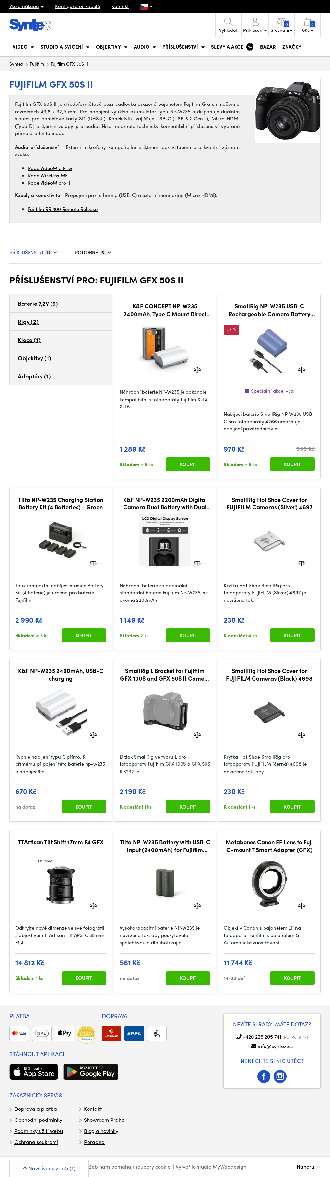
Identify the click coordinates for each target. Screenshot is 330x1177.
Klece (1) (29, 340)
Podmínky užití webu (38, 1130)
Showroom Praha (104, 1119)
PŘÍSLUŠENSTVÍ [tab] (33, 252)
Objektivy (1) (34, 358)
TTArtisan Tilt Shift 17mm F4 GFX (61, 842)
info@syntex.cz (275, 1046)
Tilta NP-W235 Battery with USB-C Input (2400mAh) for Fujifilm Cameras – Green (165, 845)
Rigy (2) (28, 321)
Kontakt (120, 6)
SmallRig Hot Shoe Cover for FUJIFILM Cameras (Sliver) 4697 (269, 503)
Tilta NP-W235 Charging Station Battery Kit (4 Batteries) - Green (60, 503)
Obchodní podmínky (38, 1119)
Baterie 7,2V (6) (38, 303)
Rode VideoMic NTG (50, 168)
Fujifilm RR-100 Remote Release (63, 209)
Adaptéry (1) (34, 376)
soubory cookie (153, 1166)
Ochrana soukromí (36, 1142)
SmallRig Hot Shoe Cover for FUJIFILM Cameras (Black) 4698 (269, 674)
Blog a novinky (101, 1130)
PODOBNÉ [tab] (93, 252)
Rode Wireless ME (48, 175)
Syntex (16, 63)
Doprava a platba (35, 1108)
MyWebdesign (229, 1166)
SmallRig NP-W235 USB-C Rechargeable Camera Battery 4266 (269, 309)
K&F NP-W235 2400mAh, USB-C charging (60, 674)
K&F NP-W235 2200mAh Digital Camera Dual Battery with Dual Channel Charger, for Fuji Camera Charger (165, 503)
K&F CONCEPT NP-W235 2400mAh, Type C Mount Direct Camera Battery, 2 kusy (165, 309)
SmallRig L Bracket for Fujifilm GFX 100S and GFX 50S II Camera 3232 (165, 674)
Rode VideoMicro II (49, 182)
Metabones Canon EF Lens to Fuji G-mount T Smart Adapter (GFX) (269, 845)
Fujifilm (37, 63)
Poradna (94, 1142)
